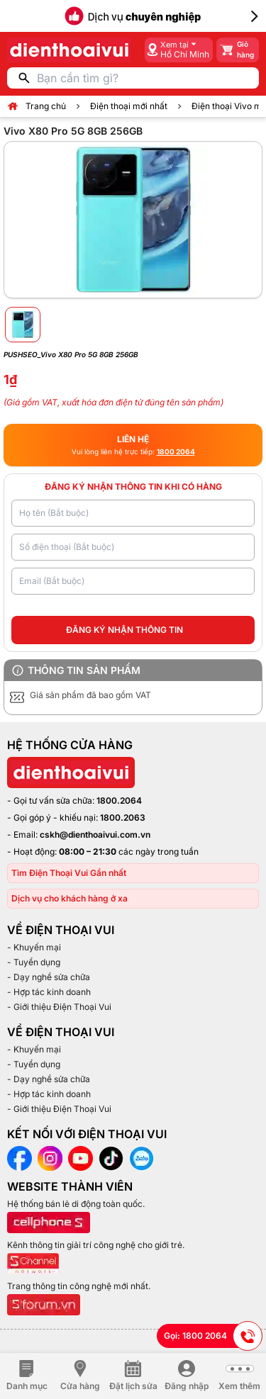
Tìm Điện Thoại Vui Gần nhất (68, 872)
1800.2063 (122, 817)
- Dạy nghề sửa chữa (48, 977)
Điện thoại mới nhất (128, 106)
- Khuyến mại (34, 947)
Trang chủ (46, 106)
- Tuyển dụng (33, 962)
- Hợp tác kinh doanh (49, 992)
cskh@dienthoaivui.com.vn (95, 834)
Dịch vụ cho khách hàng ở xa (69, 898)
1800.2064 (119, 800)
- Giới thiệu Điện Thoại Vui (59, 1006)
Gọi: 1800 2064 (213, 1336)
